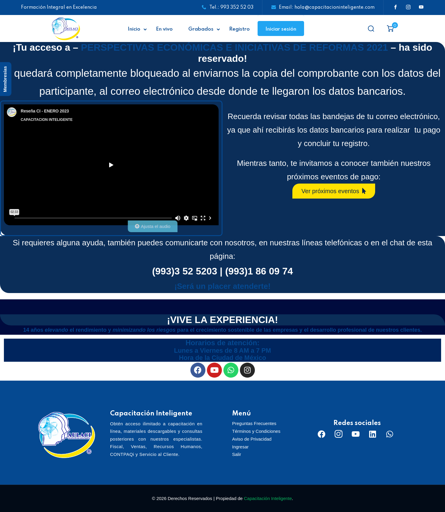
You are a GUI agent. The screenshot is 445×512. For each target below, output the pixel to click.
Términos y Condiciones (256, 431)
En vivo (164, 29)
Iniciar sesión (280, 29)
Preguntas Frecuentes (254, 423)
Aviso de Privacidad (251, 439)
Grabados (201, 29)
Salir (236, 454)
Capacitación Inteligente (268, 498)
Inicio (134, 29)
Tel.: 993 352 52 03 (227, 7)
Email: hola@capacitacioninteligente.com (323, 7)
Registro (239, 29)
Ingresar (240, 446)
